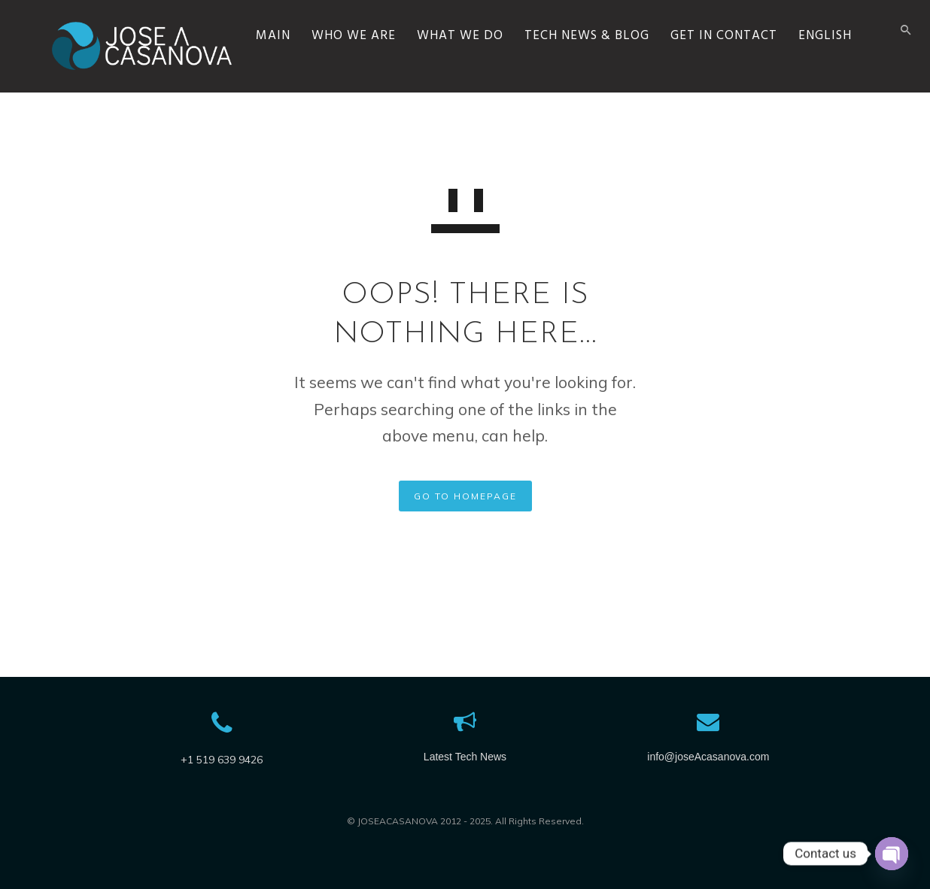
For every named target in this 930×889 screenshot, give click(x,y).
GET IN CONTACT (757, 79)
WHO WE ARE (387, 79)
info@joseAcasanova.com (708, 757)
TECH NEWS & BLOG (620, 79)
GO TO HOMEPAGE (465, 496)
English (858, 79)
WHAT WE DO (493, 79)
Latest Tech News (465, 757)
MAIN (306, 79)
